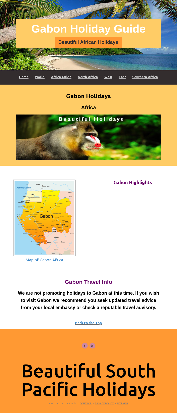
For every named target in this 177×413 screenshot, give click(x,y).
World (40, 77)
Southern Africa (145, 77)
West (108, 77)
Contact (86, 403)
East (122, 77)
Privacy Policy (104, 403)
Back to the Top (88, 323)
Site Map (122, 403)
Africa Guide (61, 77)
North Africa (88, 77)
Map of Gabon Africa (44, 260)
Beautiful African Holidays (88, 42)
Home (23, 77)
